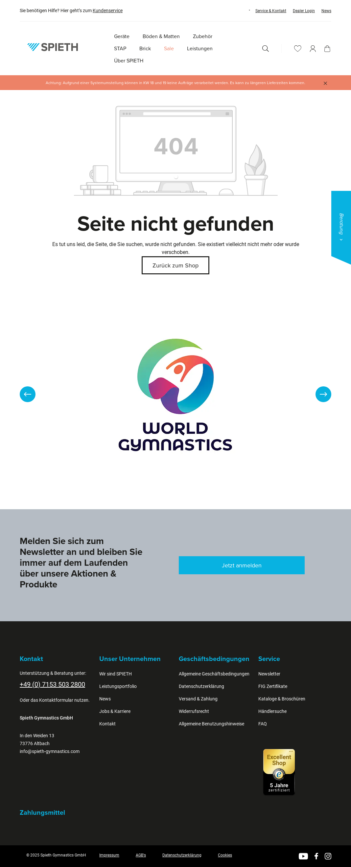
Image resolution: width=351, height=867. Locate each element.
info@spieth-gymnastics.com (50, 751)
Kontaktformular (56, 700)
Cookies (225, 855)
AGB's (141, 855)
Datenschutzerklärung (201, 686)
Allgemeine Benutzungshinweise (211, 723)
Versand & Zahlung (198, 698)
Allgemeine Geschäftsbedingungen (214, 673)
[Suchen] (265, 48)
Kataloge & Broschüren (281, 698)
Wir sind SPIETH (115, 673)
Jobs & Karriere (114, 711)
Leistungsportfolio (118, 686)
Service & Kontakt (270, 11)
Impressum (109, 855)
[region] (175, 394)
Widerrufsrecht (194, 711)
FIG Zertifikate (272, 686)
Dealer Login (304, 11)
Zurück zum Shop (175, 265)
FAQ (262, 723)
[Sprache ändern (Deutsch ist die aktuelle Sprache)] (243, 10)
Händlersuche (272, 711)
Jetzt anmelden (242, 565)
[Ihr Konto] (313, 48)
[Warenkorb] (327, 48)
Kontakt (107, 723)
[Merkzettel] (298, 48)
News (326, 11)
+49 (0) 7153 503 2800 (52, 684)
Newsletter (269, 673)
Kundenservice (108, 10)
